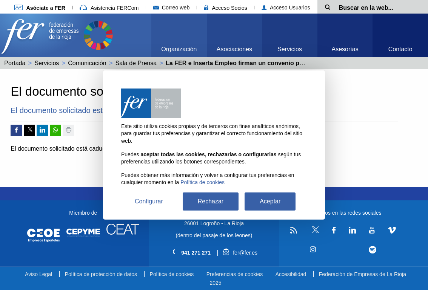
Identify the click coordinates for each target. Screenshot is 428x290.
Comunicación (87, 63)
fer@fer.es (240, 253)
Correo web (171, 8)
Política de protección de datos (101, 274)
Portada (14, 63)
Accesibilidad (291, 274)
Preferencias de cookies (234, 274)
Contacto (400, 49)
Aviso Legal (38, 274)
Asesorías (345, 49)
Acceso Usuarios (286, 8)
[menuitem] (179, 35)
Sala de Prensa (136, 63)
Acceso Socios (225, 8)
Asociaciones (234, 49)
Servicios (289, 49)
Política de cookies (172, 274)
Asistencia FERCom (109, 8)
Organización (179, 49)
